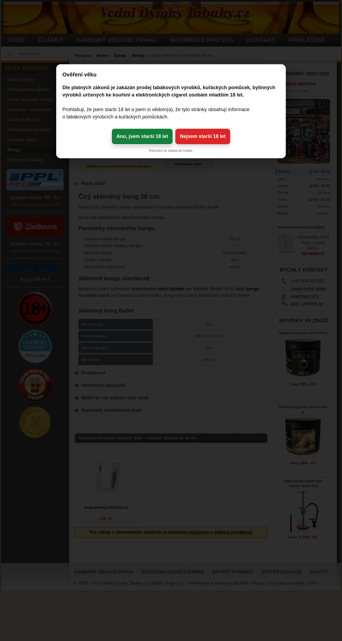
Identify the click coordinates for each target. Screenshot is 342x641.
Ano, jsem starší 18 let (142, 136)
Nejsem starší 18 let (203, 136)
